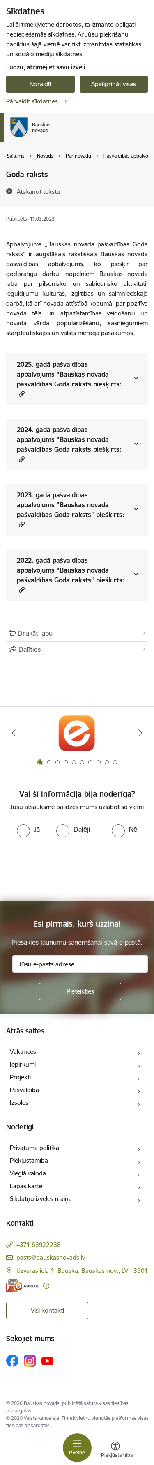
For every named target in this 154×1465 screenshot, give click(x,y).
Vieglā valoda (28, 1173)
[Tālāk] (140, 732)
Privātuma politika (34, 1148)
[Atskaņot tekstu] (38, 191)
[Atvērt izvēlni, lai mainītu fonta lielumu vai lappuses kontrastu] (115, 1450)
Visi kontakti (47, 1310)
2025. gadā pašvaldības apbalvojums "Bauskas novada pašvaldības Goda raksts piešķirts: (69, 379)
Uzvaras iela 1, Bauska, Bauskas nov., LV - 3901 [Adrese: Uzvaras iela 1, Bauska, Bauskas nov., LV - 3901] (82, 1270)
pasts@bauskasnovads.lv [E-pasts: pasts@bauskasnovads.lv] (50, 1257)
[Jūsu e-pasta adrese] (80, 964)
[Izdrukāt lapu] (77, 633)
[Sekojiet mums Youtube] (47, 1360)
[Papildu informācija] (46, 1286)
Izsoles (19, 1102)
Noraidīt (40, 84)
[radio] (28, 829)
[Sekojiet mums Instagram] (30, 1361)
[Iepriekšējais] (14, 732)
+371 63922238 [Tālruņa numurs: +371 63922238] (38, 1245)
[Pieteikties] (80, 991)
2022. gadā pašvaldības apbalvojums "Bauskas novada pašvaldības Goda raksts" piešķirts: (70, 575)
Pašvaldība (24, 1090)
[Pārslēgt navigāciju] (77, 1447)
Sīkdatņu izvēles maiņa (41, 1199)
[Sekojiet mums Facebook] (12, 1361)
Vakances (23, 1052)
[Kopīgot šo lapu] (77, 649)
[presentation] (68, 868)
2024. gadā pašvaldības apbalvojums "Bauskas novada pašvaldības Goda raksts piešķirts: (69, 444)
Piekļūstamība (29, 1160)
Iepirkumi (23, 1064)
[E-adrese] (22, 1286)
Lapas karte (26, 1186)
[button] (21, 393)
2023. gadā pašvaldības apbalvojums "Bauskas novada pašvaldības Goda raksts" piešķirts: (70, 510)
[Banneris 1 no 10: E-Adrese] (77, 733)
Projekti (20, 1077)
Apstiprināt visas (113, 84)
